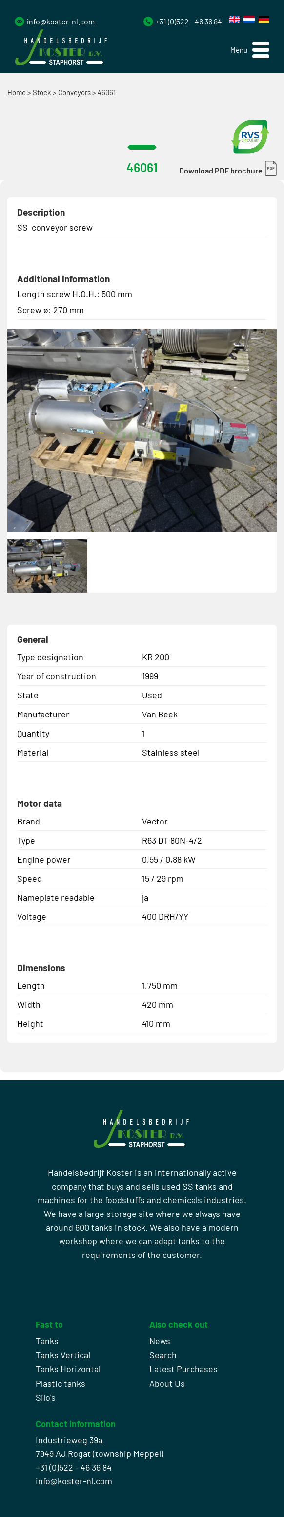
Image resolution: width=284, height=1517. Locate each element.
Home (16, 92)
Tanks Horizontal (68, 1369)
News (159, 1340)
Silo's (46, 1397)
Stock (42, 92)
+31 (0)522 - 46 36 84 (189, 21)
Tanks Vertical (63, 1354)
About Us (167, 1383)
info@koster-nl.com (61, 21)
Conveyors (74, 92)
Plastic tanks (60, 1383)
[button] (249, 50)
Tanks (47, 1340)
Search (163, 1354)
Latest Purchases (183, 1369)
